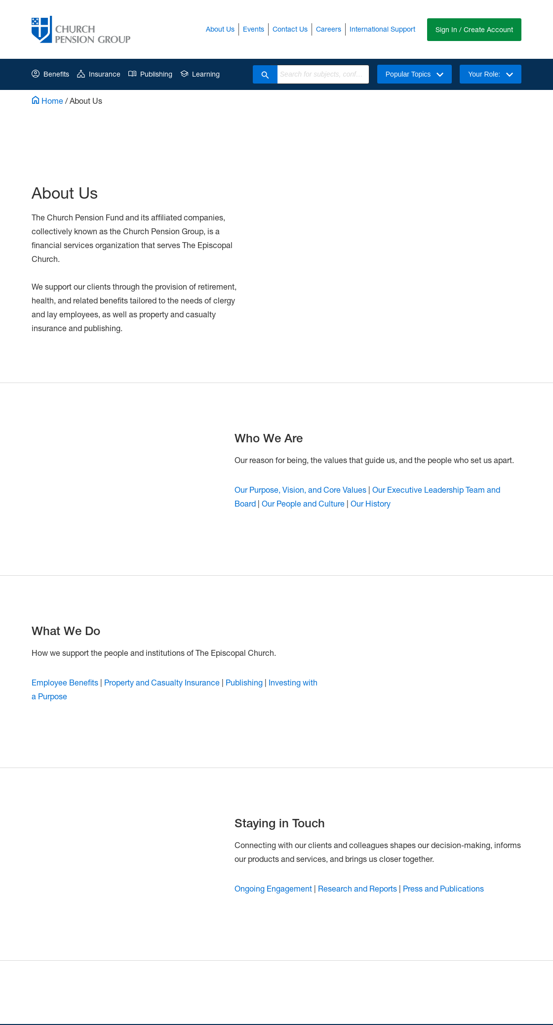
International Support (382, 29)
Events (253, 29)
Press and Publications (443, 888)
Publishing (150, 74)
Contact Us (290, 29)
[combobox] (323, 74)
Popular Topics (414, 74)
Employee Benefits (65, 682)
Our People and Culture (303, 503)
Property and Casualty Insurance (162, 682)
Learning (200, 74)
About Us (220, 29)
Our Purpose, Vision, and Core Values (300, 489)
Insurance (98, 74)
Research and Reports (357, 888)
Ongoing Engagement (273, 888)
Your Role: (490, 74)
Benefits (50, 74)
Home (47, 100)
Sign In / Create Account (474, 29)
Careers (328, 29)
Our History (371, 503)
